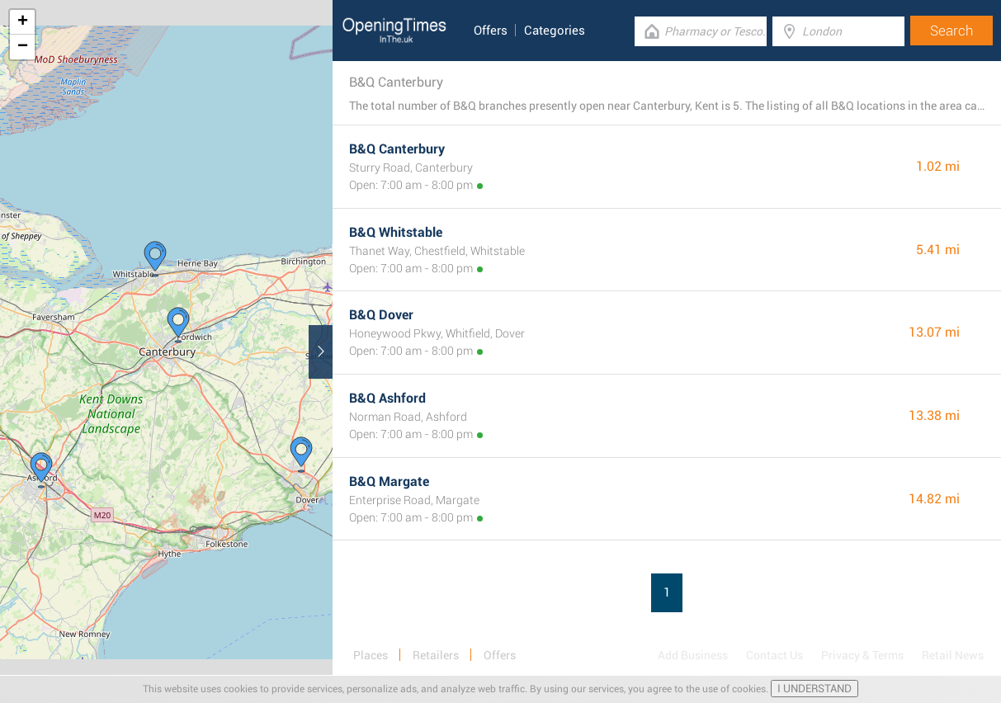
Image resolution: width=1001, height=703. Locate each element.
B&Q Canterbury (397, 149)
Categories (554, 30)
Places (370, 655)
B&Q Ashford (387, 398)
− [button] (22, 47)
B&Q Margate (389, 481)
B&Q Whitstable (395, 232)
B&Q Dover (381, 315)
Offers (491, 30)
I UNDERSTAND (814, 688)
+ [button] (22, 22)
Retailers (436, 655)
